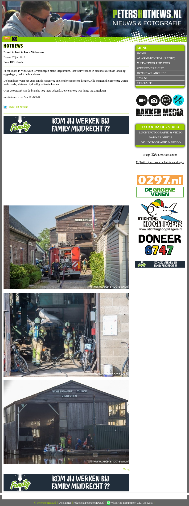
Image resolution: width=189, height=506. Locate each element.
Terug (126, 469)
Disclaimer (65, 502)
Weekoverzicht (150, 68)
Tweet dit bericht (18, 106)
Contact (144, 83)
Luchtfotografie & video (160, 132)
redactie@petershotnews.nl (89, 502)
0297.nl (142, 78)
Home (141, 53)
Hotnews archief (151, 73)
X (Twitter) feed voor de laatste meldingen (160, 162)
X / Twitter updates (153, 63)
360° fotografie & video (161, 142)
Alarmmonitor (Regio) (156, 58)
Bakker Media (161, 137)
